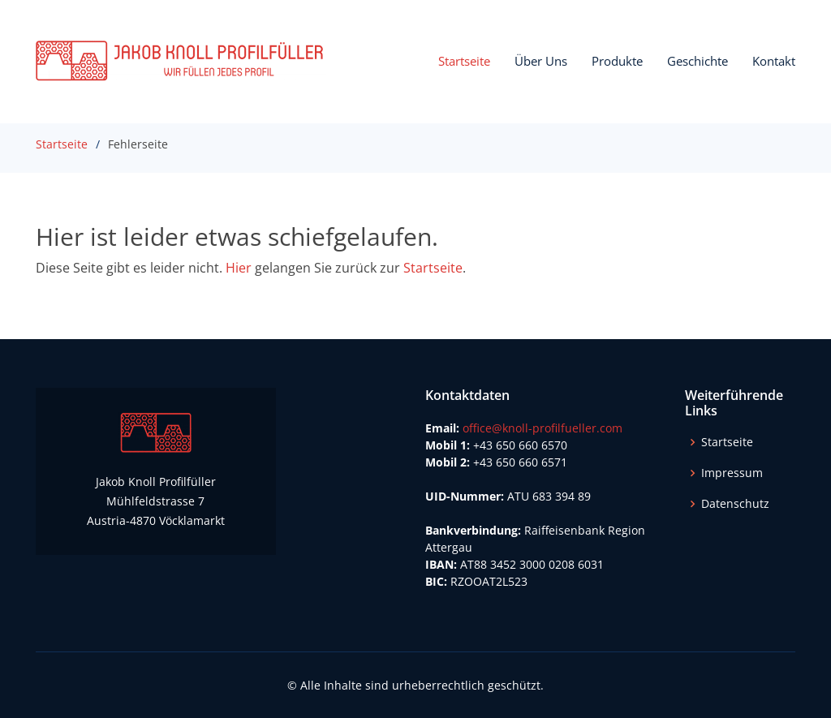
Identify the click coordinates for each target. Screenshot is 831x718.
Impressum (732, 473)
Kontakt (773, 61)
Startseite (464, 61)
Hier (239, 268)
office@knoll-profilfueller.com (542, 428)
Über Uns (541, 61)
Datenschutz (735, 503)
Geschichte (697, 61)
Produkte (617, 61)
